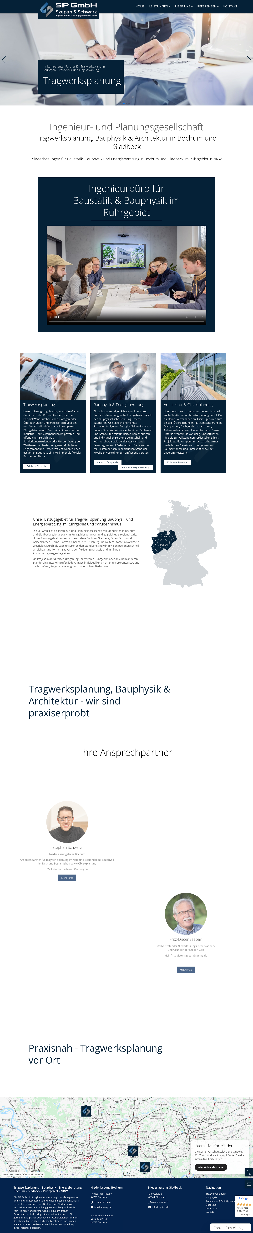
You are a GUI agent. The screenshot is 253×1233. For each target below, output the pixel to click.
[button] (124, 103)
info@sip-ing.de (102, 1207)
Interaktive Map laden (210, 1167)
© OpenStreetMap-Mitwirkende (29, 1174)
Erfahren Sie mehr (37, 466)
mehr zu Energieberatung (135, 467)
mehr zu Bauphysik (107, 462)
